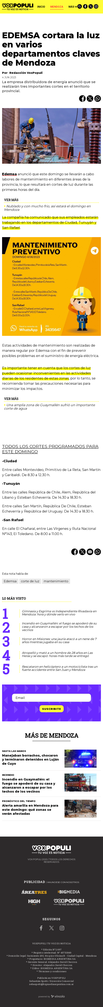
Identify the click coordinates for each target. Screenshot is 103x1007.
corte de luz (30, 581)
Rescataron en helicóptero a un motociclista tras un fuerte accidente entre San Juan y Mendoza (59, 668)
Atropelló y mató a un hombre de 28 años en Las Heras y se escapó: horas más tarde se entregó (57, 654)
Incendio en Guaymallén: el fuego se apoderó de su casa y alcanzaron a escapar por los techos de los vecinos (59, 626)
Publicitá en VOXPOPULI (51, 977)
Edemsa (9, 174)
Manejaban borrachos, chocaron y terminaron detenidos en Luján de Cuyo (30, 760)
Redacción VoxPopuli (26, 72)
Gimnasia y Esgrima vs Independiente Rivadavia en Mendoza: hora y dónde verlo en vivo (59, 613)
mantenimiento (56, 581)
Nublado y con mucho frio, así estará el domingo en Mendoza (47, 208)
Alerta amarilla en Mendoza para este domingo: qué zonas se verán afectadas (30, 810)
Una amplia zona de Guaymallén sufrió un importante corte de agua (49, 406)
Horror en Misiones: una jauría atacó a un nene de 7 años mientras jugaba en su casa (59, 640)
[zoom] (51, 136)
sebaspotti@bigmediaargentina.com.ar (51, 984)
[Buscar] (80, 6)
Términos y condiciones (52, 971)
